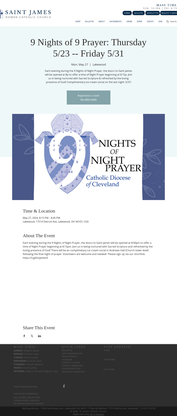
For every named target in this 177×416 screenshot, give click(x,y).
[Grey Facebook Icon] (64, 386)
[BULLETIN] (139, 13)
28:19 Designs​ (97, 414)
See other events (88, 99)
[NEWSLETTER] (152, 13)
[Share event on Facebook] (24, 336)
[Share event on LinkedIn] (39, 336)
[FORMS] (127, 13)
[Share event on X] (31, 336)
